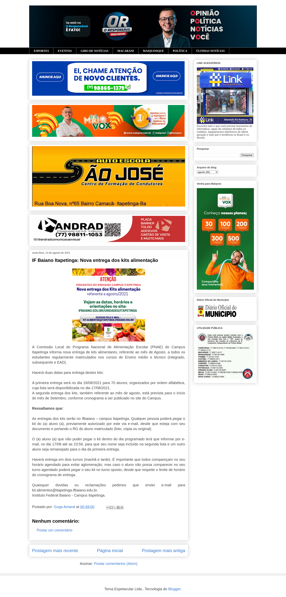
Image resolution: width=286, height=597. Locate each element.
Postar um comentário (54, 530)
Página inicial (110, 550)
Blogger (174, 589)
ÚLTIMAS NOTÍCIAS (210, 50)
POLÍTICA (180, 50)
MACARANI (125, 50)
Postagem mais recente (55, 550)
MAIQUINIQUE (153, 50)
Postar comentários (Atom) (115, 564)
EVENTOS (65, 50)
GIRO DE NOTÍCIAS (94, 50)
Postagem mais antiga (163, 550)
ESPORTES (41, 50)
